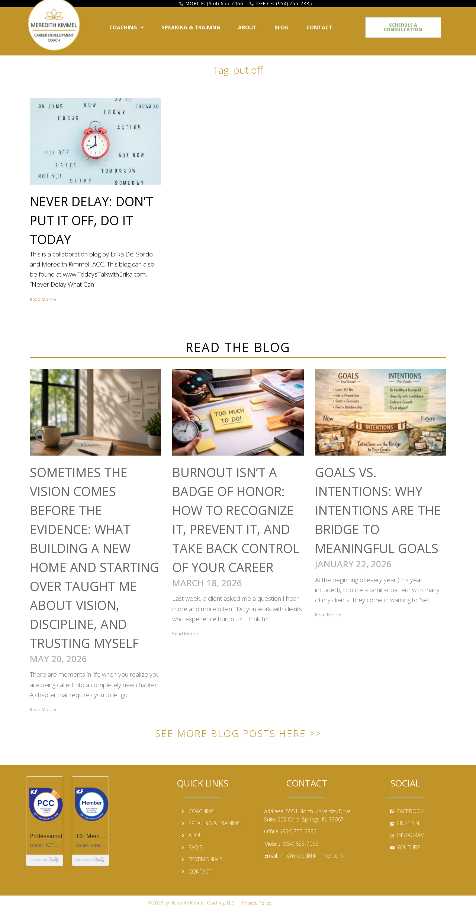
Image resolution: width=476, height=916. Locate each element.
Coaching (126, 25)
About (247, 24)
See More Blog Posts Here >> (238, 733)
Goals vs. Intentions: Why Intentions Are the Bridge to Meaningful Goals (378, 510)
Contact (319, 24)
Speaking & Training (191, 24)
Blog (281, 24)
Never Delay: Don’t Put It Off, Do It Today (91, 220)
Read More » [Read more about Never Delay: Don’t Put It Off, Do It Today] (43, 299)
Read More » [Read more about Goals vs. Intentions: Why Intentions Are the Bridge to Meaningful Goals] (328, 615)
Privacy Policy (256, 903)
